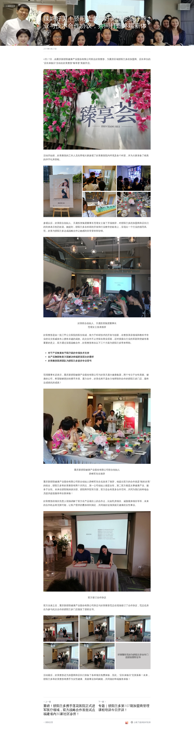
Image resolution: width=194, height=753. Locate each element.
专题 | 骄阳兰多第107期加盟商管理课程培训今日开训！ (123, 708)
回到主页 (10, 6)
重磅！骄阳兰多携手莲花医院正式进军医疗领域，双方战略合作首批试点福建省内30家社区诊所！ (69, 710)
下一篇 (102, 701)
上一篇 (47, 701)
